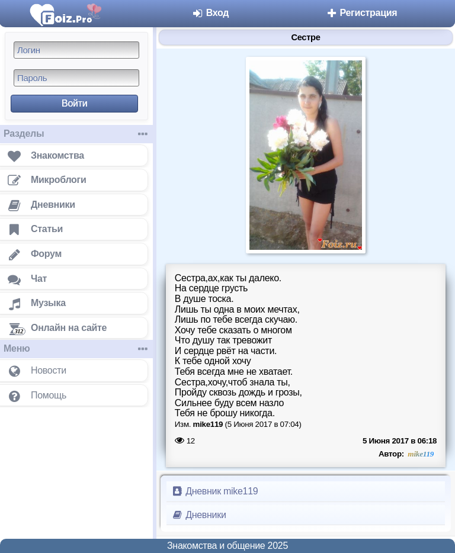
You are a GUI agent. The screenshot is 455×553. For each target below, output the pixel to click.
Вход (210, 13)
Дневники (198, 515)
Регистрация (361, 13)
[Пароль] (76, 77)
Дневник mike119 (214, 491)
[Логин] (76, 50)
